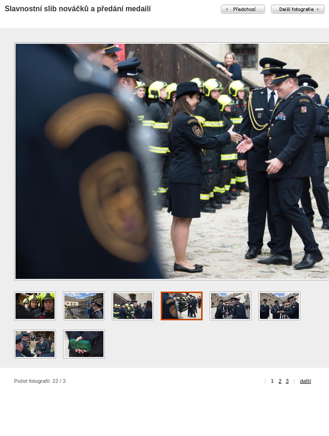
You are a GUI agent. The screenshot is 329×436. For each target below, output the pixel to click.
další (305, 381)
